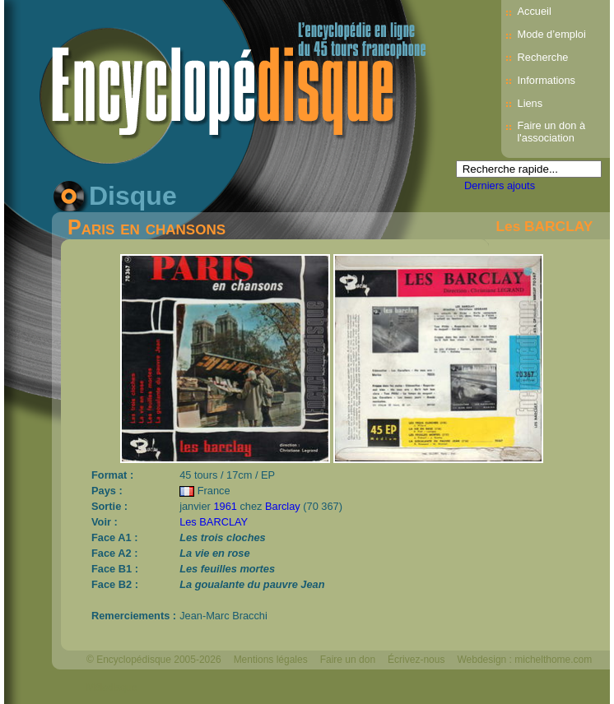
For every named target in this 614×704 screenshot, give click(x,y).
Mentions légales (271, 659)
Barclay (282, 506)
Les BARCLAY (544, 226)
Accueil (534, 11)
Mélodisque (111, 687)
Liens (530, 103)
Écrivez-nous (416, 659)
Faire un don (347, 659)
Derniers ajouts (499, 185)
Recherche (543, 57)
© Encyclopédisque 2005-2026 (153, 659)
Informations (546, 80)
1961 (224, 506)
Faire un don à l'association (552, 131)
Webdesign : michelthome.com (524, 659)
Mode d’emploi (552, 34)
